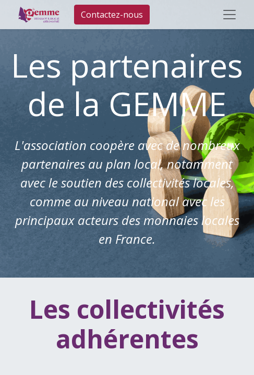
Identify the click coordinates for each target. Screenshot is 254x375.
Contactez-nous (112, 14)
